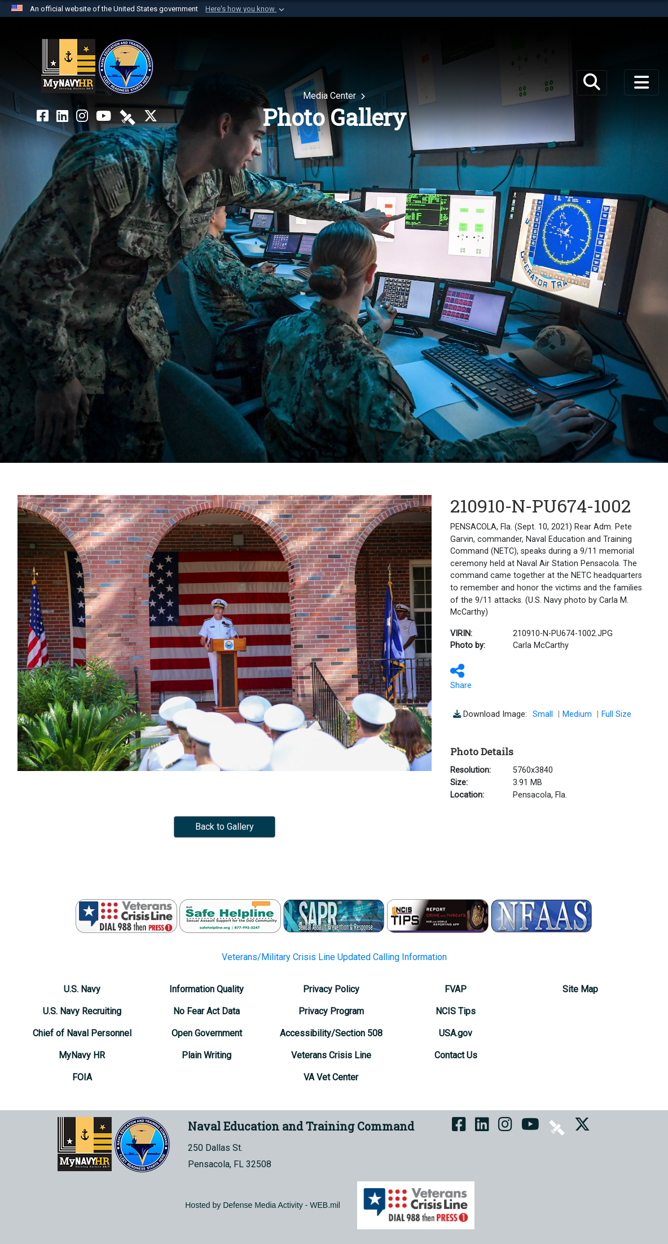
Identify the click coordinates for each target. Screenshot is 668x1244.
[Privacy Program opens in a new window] (331, 1011)
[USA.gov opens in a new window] (455, 1033)
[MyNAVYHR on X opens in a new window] (150, 116)
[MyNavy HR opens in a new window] (82, 1055)
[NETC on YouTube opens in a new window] (103, 116)
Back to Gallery (224, 826)
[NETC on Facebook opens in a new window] (43, 116)
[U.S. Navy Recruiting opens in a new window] (82, 1011)
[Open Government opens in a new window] (207, 1033)
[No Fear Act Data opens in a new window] (206, 1011)
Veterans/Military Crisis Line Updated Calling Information (334, 957)
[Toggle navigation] (641, 82)
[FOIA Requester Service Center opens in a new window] (82, 1077)
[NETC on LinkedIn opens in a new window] (62, 116)
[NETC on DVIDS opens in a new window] (127, 116)
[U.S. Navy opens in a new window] (82, 989)
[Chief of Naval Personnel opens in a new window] (82, 1033)
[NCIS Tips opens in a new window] (456, 1011)
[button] (246, 9)
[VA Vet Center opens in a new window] (331, 1077)
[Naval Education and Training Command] (97, 66)
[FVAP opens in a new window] (456, 989)
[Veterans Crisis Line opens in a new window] (331, 1055)
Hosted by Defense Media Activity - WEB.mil (262, 1205)
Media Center (330, 95)
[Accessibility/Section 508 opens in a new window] (331, 1033)
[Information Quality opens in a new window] (206, 989)
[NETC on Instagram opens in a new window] (82, 116)
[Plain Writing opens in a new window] (206, 1055)
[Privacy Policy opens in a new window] (331, 989)
